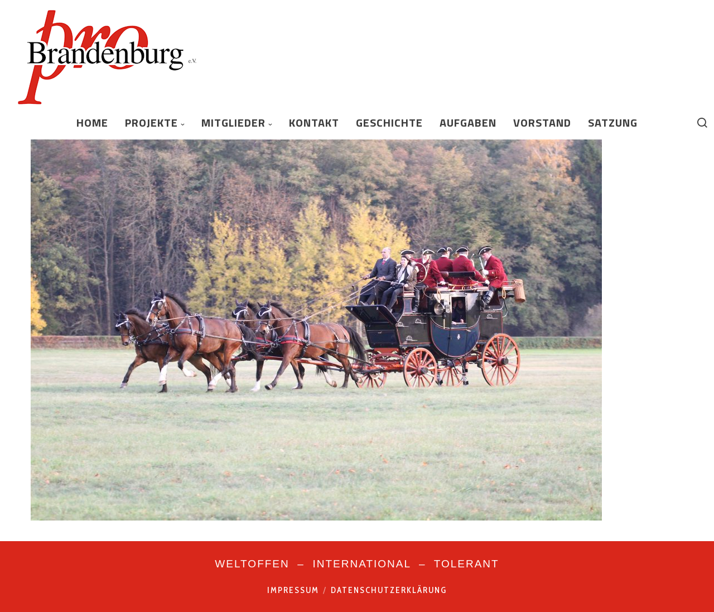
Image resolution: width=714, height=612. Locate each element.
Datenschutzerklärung (389, 590)
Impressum (293, 590)
